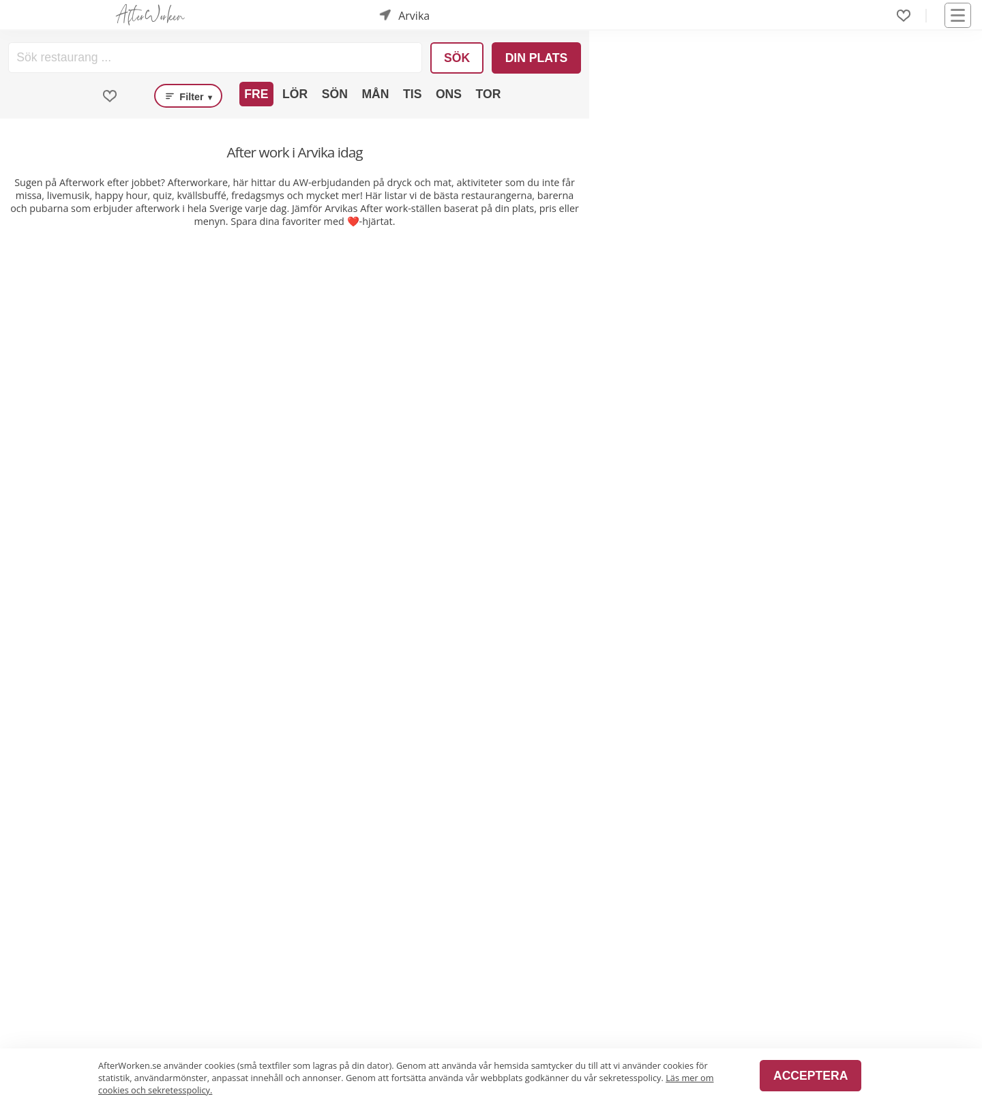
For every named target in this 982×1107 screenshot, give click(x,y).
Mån (375, 94)
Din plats (536, 58)
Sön (335, 94)
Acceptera (810, 1075)
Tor (488, 94)
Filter (188, 96)
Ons (449, 94)
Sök (457, 58)
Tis (412, 94)
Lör (295, 94)
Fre (256, 94)
